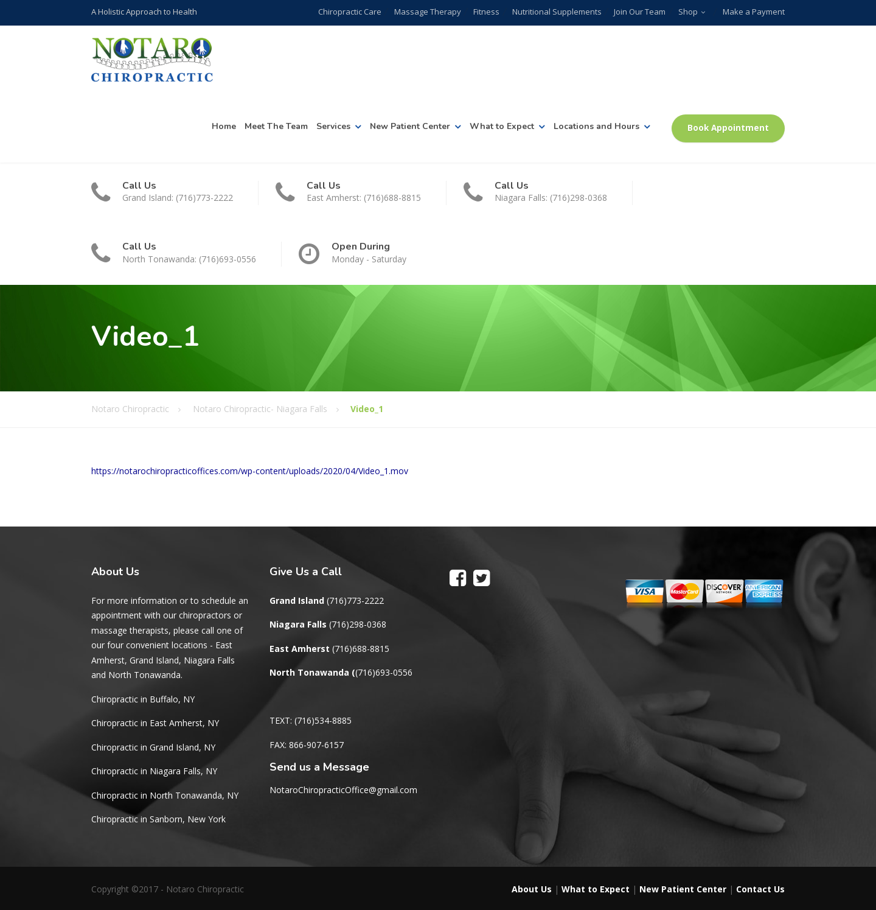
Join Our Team (640, 11)
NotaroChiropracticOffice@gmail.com (343, 790)
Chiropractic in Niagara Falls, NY (154, 771)
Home (224, 126)
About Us (532, 889)
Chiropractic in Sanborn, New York (158, 819)
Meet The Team (276, 126)
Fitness (487, 11)
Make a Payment (754, 11)
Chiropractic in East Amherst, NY (155, 723)
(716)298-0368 (357, 624)
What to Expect (502, 126)
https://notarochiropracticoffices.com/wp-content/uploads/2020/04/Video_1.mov (249, 471)
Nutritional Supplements (557, 11)
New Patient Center (410, 126)
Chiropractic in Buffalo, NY (143, 699)
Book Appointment (728, 127)
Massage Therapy (428, 11)
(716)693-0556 (383, 672)
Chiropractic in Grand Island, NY (153, 747)
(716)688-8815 (360, 648)
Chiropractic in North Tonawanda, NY (164, 795)
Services (333, 126)
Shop (688, 11)
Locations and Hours (596, 126)
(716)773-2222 (355, 600)
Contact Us (760, 889)
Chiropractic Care (351, 11)
